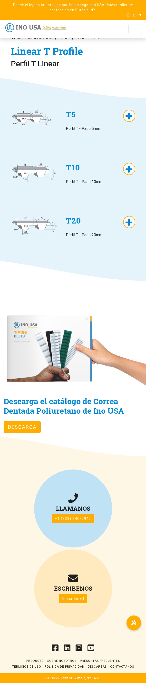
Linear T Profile (88, 38)
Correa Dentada (39, 38)
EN (138, 15)
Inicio (16, 38)
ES (133, 15)
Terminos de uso (26, 666)
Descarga (22, 427)
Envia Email (73, 598)
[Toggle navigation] (135, 29)
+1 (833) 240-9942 (73, 518)
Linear (63, 38)
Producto (35, 661)
